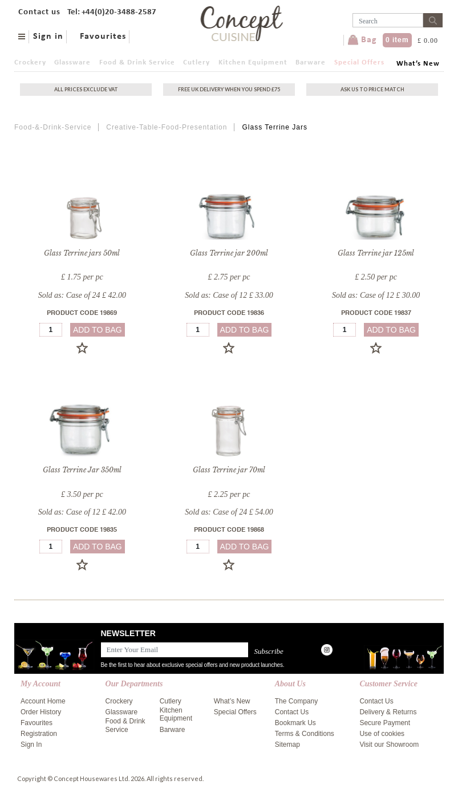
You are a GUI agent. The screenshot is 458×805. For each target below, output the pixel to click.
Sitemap (287, 745)
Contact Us (292, 712)
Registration (39, 734)
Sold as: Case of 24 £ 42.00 (82, 295)
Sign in (48, 36)
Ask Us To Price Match (372, 89)
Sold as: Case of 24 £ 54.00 (229, 512)
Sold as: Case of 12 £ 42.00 (82, 512)
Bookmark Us (295, 723)
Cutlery (196, 62)
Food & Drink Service (137, 62)
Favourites (103, 36)
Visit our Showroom (389, 745)
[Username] (387, 20)
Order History (41, 712)
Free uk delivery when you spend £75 (229, 89)
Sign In (31, 745)
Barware (310, 62)
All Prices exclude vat (86, 89)
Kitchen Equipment (252, 62)
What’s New (418, 63)
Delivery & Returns (387, 712)
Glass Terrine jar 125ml (376, 253)
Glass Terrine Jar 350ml (82, 470)
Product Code (82, 313)
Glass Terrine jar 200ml (229, 253)
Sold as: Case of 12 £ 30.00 (376, 295)
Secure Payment (384, 723)
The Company (296, 701)
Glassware (72, 62)
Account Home (43, 701)
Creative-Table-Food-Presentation (166, 127)
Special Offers (359, 62)
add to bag (97, 329)
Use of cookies (381, 734)
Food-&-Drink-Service (52, 127)
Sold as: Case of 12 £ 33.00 (229, 295)
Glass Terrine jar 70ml (229, 470)
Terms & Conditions (304, 734)
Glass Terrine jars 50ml (82, 253)
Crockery (30, 62)
